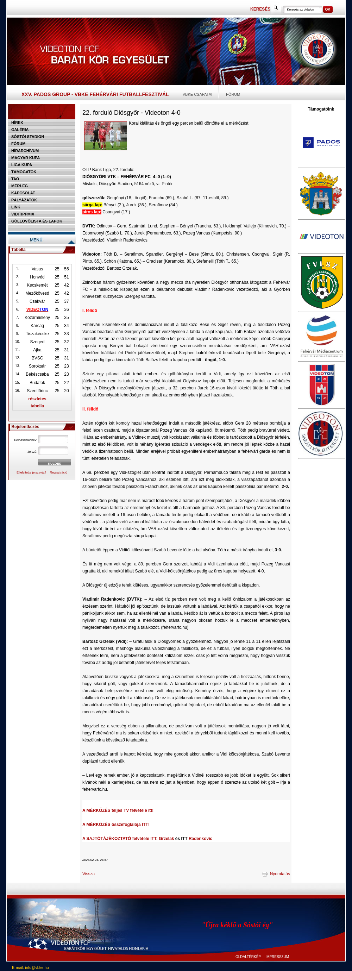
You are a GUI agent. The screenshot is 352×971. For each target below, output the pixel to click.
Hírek (17, 122)
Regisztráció (59, 472)
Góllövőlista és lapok (36, 221)
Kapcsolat (23, 193)
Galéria (20, 129)
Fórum (233, 94)
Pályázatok (24, 200)
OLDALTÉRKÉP (248, 957)
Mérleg (19, 186)
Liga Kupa (21, 165)
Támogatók (23, 172)
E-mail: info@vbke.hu (30, 967)
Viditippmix (22, 214)
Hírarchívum (25, 151)
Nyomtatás (276, 873)
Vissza (88, 873)
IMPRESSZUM (277, 957)
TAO (15, 179)
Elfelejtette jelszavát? (31, 472)
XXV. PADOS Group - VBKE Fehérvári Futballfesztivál (95, 94)
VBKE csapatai (197, 94)
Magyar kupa (25, 158)
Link (15, 207)
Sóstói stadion (27, 136)
